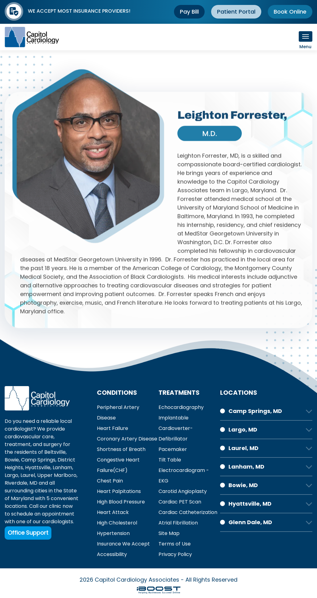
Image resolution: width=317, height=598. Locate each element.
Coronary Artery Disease (127, 438)
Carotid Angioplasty (182, 491)
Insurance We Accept (123, 543)
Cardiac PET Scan (179, 501)
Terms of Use (174, 543)
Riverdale (16, 482)
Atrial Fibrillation (178, 522)
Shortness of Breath (121, 449)
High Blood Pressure (121, 501)
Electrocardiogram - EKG (183, 475)
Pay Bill (189, 11)
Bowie (12, 459)
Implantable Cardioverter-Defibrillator (175, 428)
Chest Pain (110, 480)
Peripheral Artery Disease (118, 412)
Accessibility (112, 554)
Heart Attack (113, 512)
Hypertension (113, 533)
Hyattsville (37, 467)
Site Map (169, 533)
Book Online (290, 11)
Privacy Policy (175, 554)
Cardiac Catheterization (187, 512)
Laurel (27, 475)
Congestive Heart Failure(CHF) (118, 465)
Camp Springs (38, 459)
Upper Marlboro (56, 475)
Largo (11, 475)
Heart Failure (112, 428)
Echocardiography (181, 407)
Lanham (62, 467)
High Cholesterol (117, 522)
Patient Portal (236, 11)
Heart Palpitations (119, 491)
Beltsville (55, 452)
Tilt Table (169, 459)
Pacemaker (172, 449)
